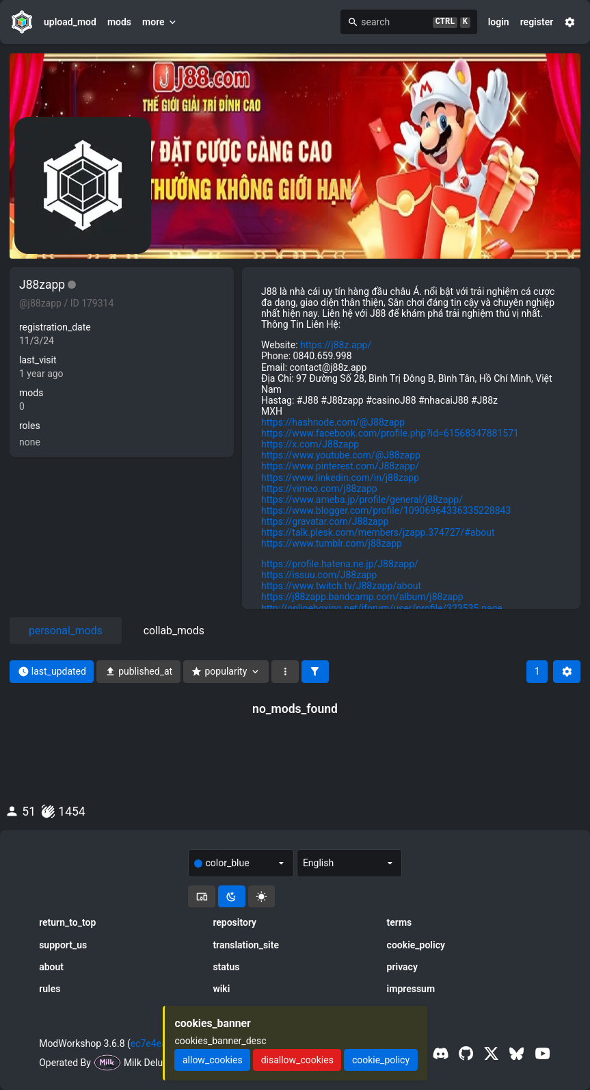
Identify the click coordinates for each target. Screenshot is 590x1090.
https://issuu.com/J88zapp (319, 574)
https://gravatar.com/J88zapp (324, 521)
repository (234, 922)
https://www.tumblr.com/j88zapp (331, 543)
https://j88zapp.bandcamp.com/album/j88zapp (362, 596)
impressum (411, 988)
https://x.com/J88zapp (310, 444)
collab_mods (174, 630)
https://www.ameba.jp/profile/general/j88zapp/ (362, 499)
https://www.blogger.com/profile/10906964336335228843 (386, 510)
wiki (221, 988)
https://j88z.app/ (335, 344)
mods (119, 21)
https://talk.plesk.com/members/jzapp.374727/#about (378, 532)
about (51, 966)
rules (49, 988)
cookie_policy (416, 944)
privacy (402, 966)
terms (399, 922)
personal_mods (66, 630)
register (537, 21)
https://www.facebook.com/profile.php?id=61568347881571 (390, 433)
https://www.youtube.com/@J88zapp (340, 455)
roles (29, 425)
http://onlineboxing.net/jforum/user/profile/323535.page (381, 608)
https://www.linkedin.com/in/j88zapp (340, 477)
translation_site (246, 944)
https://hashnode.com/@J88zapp (333, 422)
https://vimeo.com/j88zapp (319, 488)
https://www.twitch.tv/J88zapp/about (341, 585)
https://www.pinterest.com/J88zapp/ (340, 465)
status (226, 966)
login (498, 21)
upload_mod (70, 21)
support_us (63, 944)
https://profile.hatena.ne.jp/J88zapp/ (339, 563)
